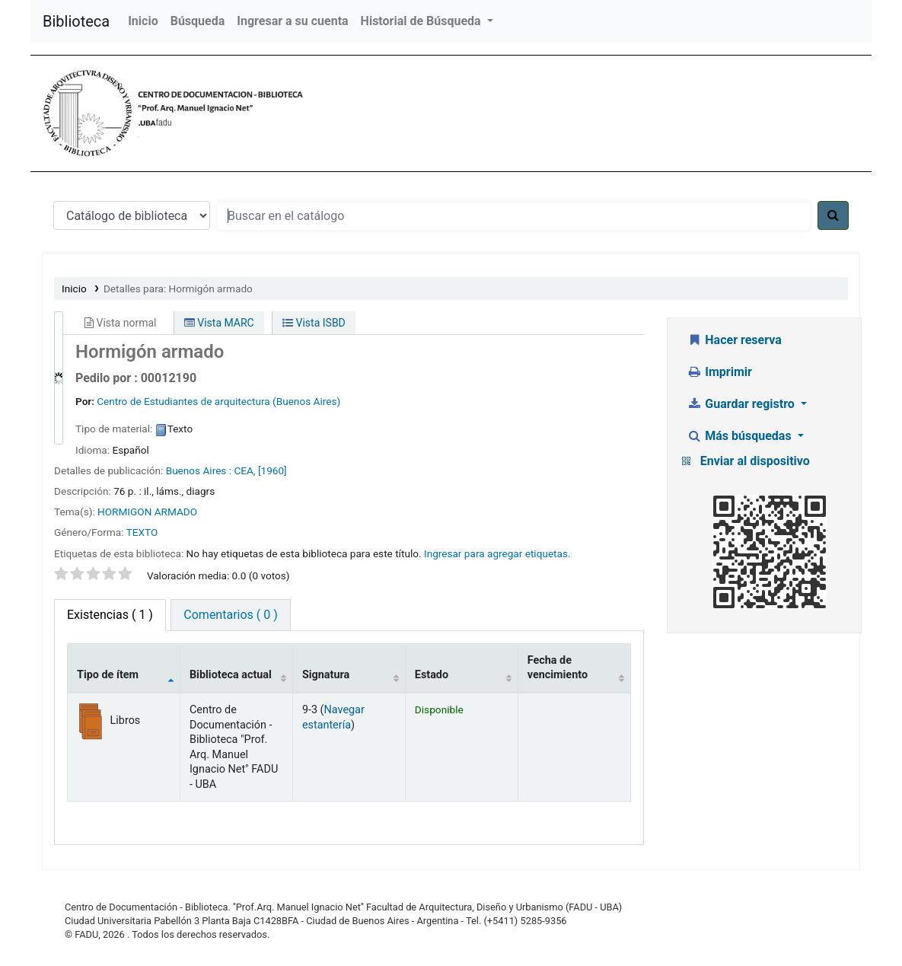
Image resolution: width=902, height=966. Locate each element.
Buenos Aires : (198, 470)
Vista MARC (219, 323)
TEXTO (142, 532)
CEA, (244, 470)
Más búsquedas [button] (741, 436)
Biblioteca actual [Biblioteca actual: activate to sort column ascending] (231, 674)
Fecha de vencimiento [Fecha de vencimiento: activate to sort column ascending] (557, 667)
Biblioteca (76, 21)
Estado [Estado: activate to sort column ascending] (431, 674)
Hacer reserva (734, 340)
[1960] (272, 470)
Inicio (143, 21)
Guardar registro (742, 404)
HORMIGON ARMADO (147, 511)
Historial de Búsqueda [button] (422, 21)
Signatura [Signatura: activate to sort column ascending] (325, 674)
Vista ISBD (314, 323)
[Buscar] (833, 215)
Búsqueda (198, 21)
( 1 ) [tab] (110, 614)
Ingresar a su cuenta (292, 21)
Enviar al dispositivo (755, 461)
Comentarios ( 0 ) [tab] (230, 614)
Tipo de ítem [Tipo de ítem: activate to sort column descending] (108, 674)
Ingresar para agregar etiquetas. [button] (497, 553)
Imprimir (719, 372)
